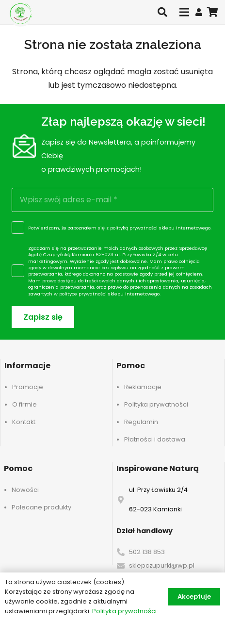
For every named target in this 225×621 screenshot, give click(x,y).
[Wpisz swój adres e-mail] (112, 200)
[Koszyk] (213, 12)
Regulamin (141, 422)
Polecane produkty (41, 507)
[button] (162, 12)
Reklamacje (142, 387)
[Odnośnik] (198, 11)
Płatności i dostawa (154, 439)
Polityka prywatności (156, 404)
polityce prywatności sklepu (91, 294)
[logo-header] (20, 13)
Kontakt (23, 422)
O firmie (24, 404)
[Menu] (184, 12)
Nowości (25, 490)
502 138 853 (147, 552)
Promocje (27, 387)
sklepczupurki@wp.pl (161, 565)
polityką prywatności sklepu (142, 228)
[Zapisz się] (43, 317)
